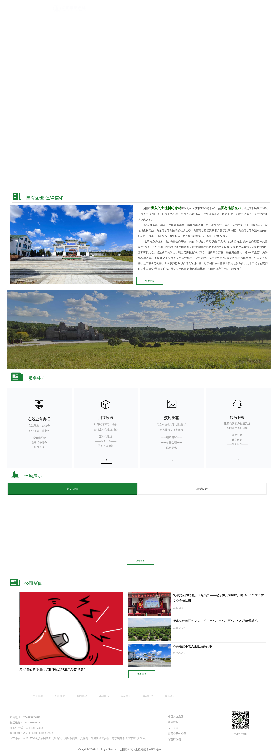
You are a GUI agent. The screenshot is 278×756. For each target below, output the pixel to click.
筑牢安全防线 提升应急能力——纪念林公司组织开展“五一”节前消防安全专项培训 (218, 598)
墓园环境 (72, 488)
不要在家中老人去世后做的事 (192, 646)
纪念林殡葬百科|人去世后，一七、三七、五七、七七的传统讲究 (215, 620)
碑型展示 (202, 488)
